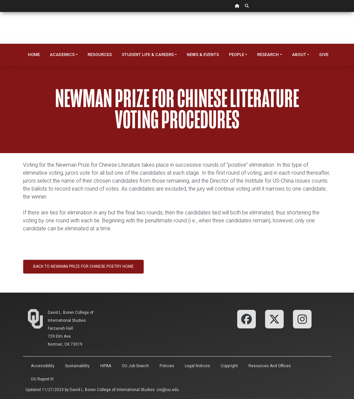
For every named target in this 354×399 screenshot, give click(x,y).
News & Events (203, 54)
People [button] (236, 54)
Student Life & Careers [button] (148, 54)
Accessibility (42, 366)
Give (323, 54)
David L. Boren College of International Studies (112, 389)
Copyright (229, 366)
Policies (167, 366)
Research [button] (268, 54)
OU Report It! (42, 379)
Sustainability (77, 366)
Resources (100, 54)
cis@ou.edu (168, 389)
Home (34, 54)
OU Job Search (135, 366)
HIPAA (105, 366)
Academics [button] (62, 54)
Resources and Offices (269, 366)
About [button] (299, 54)
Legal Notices (197, 366)
